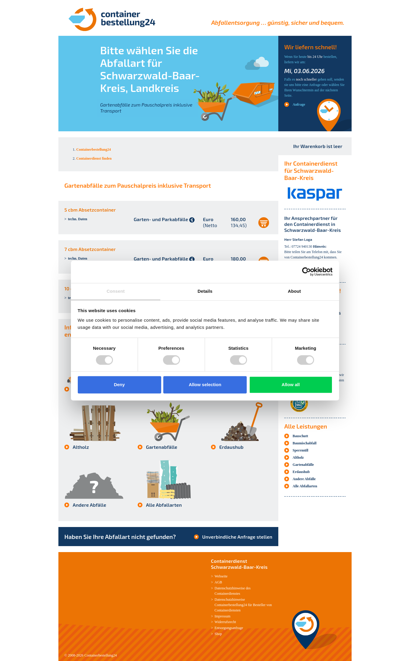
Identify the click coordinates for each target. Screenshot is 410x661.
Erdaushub (231, 447)
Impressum (222, 616)
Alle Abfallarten (164, 505)
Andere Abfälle (89, 505)
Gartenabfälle (161, 447)
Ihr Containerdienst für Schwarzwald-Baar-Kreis (311, 170)
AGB (218, 582)
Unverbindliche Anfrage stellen (237, 537)
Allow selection (205, 384)
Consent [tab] (116, 291)
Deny (119, 384)
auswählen (263, 222)
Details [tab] (205, 291)
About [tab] (294, 291)
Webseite (221, 576)
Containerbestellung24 (100, 655)
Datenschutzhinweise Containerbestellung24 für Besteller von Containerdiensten (243, 604)
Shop (218, 634)
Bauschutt (300, 436)
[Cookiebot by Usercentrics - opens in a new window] (306, 271)
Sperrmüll (300, 450)
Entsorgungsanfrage (229, 628)
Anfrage (299, 104)
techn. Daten (77, 219)
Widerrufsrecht (225, 622)
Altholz (81, 447)
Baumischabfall (304, 443)
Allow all (291, 384)
